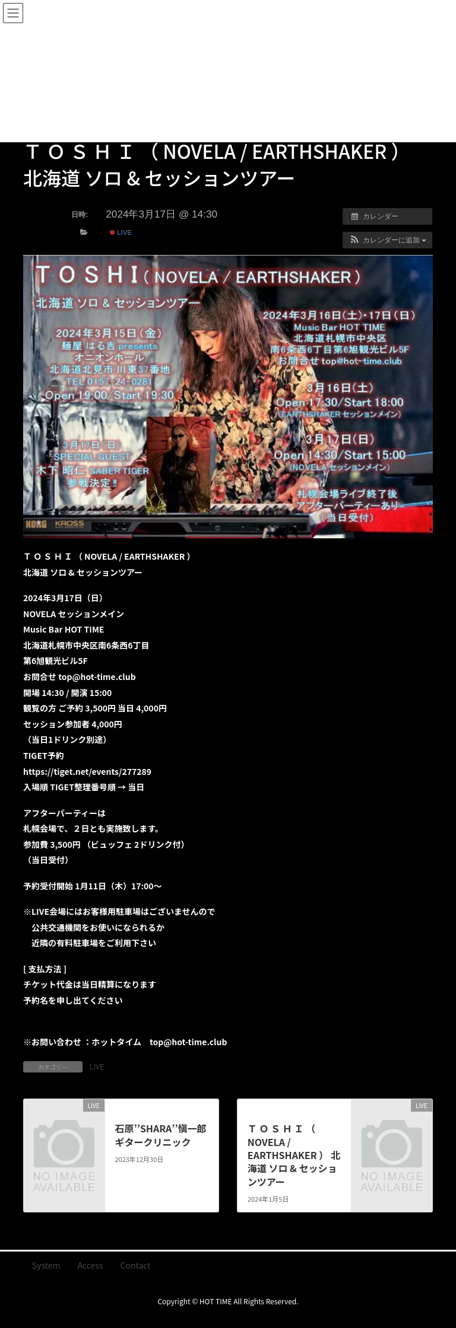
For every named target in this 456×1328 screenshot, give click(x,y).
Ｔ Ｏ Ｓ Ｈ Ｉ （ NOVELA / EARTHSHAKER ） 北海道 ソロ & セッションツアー (294, 1155)
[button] (387, 240)
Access (90, 1265)
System (46, 1265)
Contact (136, 1265)
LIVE (121, 232)
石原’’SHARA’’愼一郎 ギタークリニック (160, 1134)
